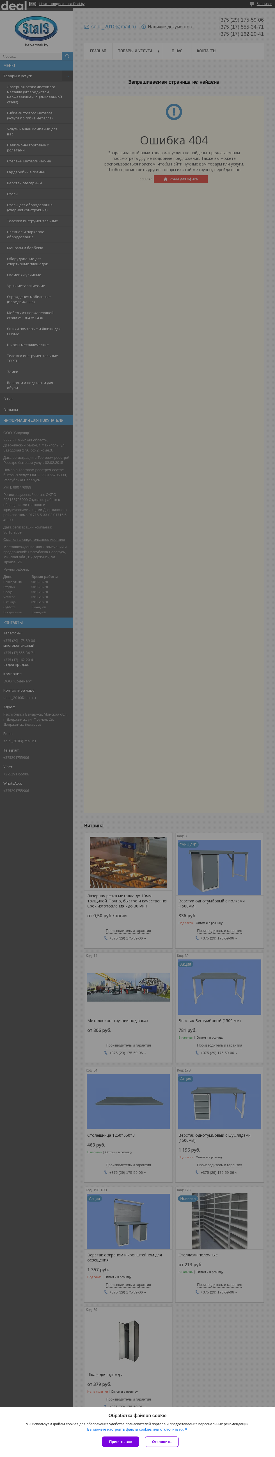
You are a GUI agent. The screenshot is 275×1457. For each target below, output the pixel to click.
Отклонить (161, 1442)
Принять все (120, 1442)
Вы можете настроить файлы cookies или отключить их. (135, 1429)
